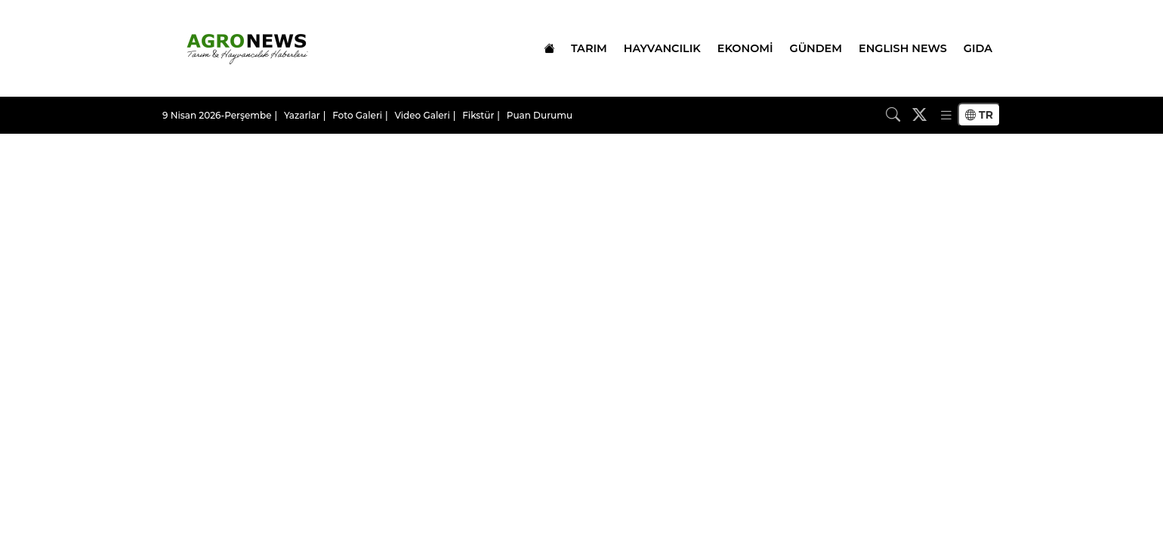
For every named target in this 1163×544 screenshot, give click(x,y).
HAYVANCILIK (662, 48)
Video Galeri (422, 115)
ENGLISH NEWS (903, 48)
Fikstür (478, 115)
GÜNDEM (816, 48)
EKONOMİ (745, 48)
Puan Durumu (539, 115)
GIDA (978, 48)
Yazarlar (302, 115)
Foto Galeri (357, 115)
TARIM (589, 48)
